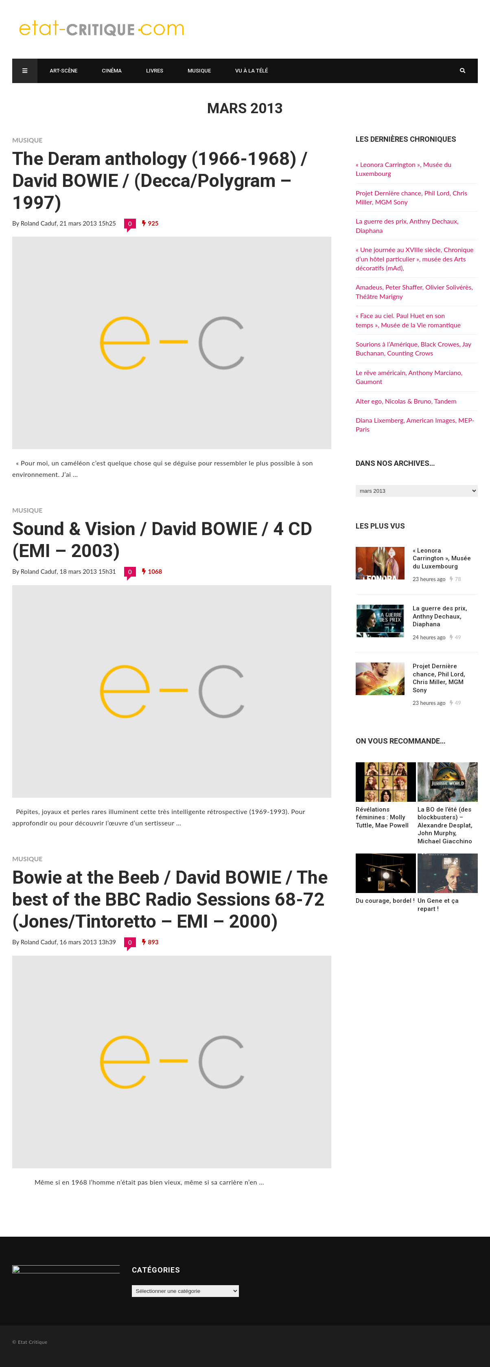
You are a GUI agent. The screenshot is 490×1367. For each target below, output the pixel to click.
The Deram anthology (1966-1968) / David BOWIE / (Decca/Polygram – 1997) (160, 180)
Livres (154, 71)
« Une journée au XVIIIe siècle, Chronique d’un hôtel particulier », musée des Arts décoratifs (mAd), (415, 259)
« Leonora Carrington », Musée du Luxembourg (442, 558)
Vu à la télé (251, 71)
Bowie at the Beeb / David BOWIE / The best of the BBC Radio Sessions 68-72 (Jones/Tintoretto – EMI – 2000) (170, 899)
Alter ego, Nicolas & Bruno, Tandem (406, 401)
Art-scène (63, 71)
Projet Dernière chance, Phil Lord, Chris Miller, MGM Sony (439, 678)
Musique (199, 71)
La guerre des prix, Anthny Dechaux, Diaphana (440, 616)
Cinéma (112, 71)
